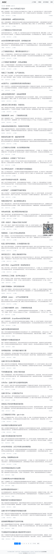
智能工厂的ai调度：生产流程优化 (13, 73)
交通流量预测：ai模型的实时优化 (13, 19)
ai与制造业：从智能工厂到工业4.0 (13, 158)
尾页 (38, 543)
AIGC (2, 79)
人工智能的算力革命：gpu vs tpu (12, 414)
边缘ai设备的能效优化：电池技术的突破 (15, 126)
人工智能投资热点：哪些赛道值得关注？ (15, 51)
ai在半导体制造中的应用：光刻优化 (13, 179)
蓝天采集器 (45, 2)
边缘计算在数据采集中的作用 (11, 436)
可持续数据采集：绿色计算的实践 (13, 372)
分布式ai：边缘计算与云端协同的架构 (14, 382)
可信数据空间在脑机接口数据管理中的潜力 (16, 532)
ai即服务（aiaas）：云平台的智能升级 (14, 297)
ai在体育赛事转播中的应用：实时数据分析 (16, 41)
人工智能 (34, 2)
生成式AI (3, 58)
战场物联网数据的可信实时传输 (12, 521)
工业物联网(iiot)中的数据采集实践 (13, 479)
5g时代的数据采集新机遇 (10, 329)
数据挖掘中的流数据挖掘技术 (11, 500)
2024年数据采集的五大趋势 (11, 468)
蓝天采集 (25, 553)
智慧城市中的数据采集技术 (10, 340)
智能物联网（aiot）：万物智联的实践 (14, 115)
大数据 (39, 2)
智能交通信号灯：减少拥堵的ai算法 (13, 201)
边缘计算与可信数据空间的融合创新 (13, 511)
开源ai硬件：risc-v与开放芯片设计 (13, 9)
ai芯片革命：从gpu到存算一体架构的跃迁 (15, 265)
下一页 (34, 543)
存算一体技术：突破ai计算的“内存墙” (14, 222)
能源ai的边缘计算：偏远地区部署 (13, 137)
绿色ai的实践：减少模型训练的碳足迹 (14, 211)
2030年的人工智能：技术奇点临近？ (14, 276)
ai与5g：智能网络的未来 (9, 457)
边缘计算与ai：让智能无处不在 (12, 393)
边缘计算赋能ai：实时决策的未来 (13, 286)
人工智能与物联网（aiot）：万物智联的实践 (16, 308)
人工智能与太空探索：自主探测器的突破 (15, 147)
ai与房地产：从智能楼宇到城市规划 (13, 190)
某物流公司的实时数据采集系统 (12, 404)
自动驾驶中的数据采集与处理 (11, 425)
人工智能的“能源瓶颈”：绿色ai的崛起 (14, 62)
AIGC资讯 (8, 5)
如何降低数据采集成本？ (10, 489)
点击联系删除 (44, 551)
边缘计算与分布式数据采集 (10, 361)
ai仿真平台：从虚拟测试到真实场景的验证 (16, 83)
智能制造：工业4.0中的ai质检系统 (13, 233)
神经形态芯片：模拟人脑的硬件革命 (13, 254)
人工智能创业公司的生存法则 (11, 30)
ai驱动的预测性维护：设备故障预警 (13, 94)
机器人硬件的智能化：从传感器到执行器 (15, 244)
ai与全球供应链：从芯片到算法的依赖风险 (16, 446)
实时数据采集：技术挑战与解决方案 (13, 350)
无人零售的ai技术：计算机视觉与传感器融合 (16, 169)
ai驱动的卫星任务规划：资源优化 (13, 105)
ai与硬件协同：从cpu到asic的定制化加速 (15, 318)
